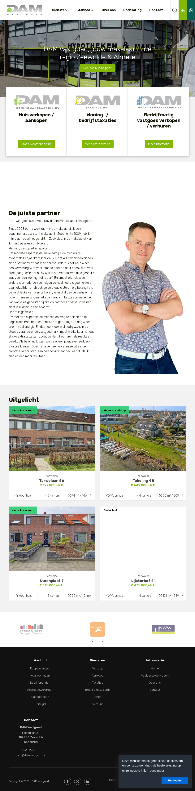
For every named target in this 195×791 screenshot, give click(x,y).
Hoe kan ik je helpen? (97, 68)
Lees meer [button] (157, 770)
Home (111, 778)
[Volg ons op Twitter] (77, 780)
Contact (156, 10)
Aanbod (86, 10)
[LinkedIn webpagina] (87, 780)
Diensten (61, 10)
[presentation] (93, 641)
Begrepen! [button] (175, 780)
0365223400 (30, 749)
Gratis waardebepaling (36, 144)
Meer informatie (158, 144)
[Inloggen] (175, 10)
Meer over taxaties (97, 144)
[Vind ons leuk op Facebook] (67, 780)
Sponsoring (132, 10)
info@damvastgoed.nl (30, 754)
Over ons (109, 10)
